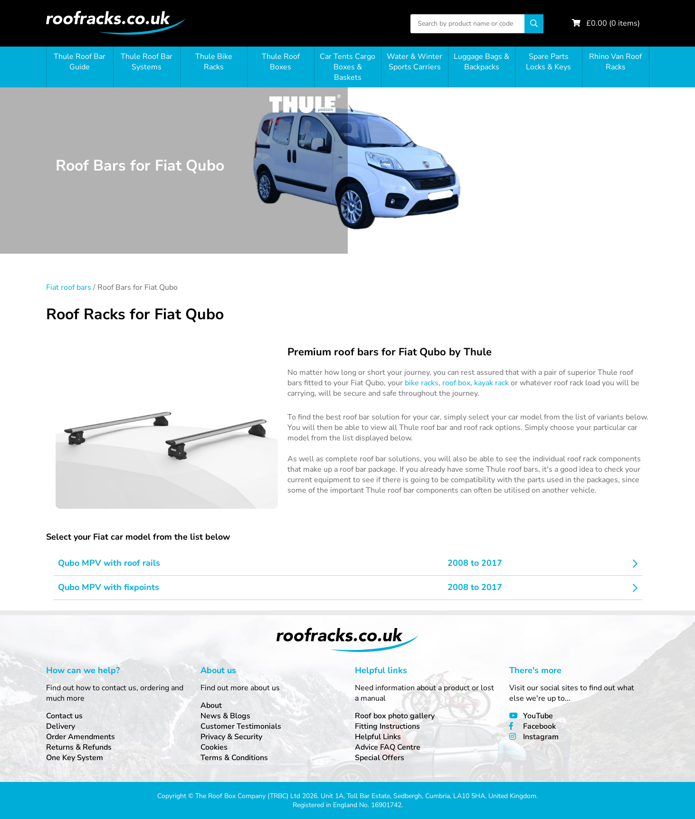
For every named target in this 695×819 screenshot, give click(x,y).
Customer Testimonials (240, 726)
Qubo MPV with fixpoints (108, 587)
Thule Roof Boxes (281, 61)
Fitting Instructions (387, 726)
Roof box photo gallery (395, 716)
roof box (456, 383)
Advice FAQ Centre (387, 747)
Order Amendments (80, 737)
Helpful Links (378, 737)
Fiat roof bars (68, 287)
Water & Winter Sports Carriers (414, 61)
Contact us (64, 716)
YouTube (538, 716)
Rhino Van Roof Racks (615, 61)
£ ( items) (613, 23)
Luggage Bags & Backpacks (481, 61)
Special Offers (379, 757)
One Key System (74, 757)
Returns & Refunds (79, 747)
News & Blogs (225, 716)
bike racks (421, 383)
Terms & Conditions (234, 757)
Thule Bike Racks (213, 61)
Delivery (60, 726)
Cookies (214, 747)
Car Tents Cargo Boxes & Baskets (347, 67)
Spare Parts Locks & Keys (548, 61)
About (211, 705)
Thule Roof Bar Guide (79, 61)
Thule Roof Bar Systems (146, 61)
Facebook (539, 726)
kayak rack (491, 383)
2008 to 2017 (474, 563)
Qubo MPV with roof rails (109, 563)
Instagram (541, 737)
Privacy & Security (231, 737)
